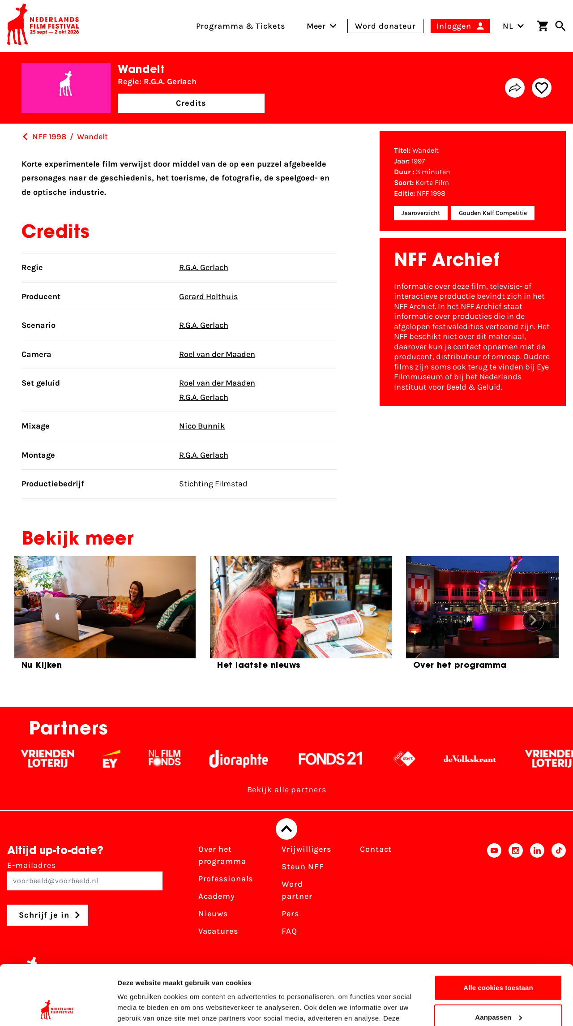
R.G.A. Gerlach (203, 267)
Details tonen (138, 1008)
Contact (376, 849)
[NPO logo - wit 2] (419, 759)
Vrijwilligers (306, 849)
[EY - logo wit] (126, 759)
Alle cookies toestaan (498, 932)
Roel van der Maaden (217, 354)
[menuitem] (316, 26)
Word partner (297, 890)
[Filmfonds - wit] (179, 759)
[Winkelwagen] (542, 26)
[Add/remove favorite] (542, 88)
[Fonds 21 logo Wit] (345, 759)
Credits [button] (191, 103)
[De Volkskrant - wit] (484, 759)
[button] (533, 620)
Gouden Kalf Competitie (493, 213)
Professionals (225, 879)
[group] (105, 616)
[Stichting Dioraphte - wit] (253, 759)
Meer (316, 26)
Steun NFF (303, 866)
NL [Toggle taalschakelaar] (513, 26)
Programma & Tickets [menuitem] (240, 26)
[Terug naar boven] (286, 829)
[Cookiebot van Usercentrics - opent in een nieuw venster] (58, 1008)
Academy (216, 896)
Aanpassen (498, 961)
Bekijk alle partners (286, 789)
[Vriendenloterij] (62, 759)
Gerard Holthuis (208, 296)
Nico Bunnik (202, 426)
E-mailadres (84, 875)
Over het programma (222, 855)
